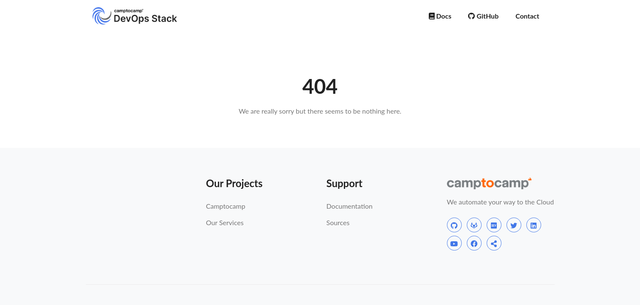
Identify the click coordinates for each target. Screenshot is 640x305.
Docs (440, 16)
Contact (527, 16)
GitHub (483, 16)
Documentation (350, 206)
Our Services (225, 222)
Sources (338, 222)
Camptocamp (225, 206)
